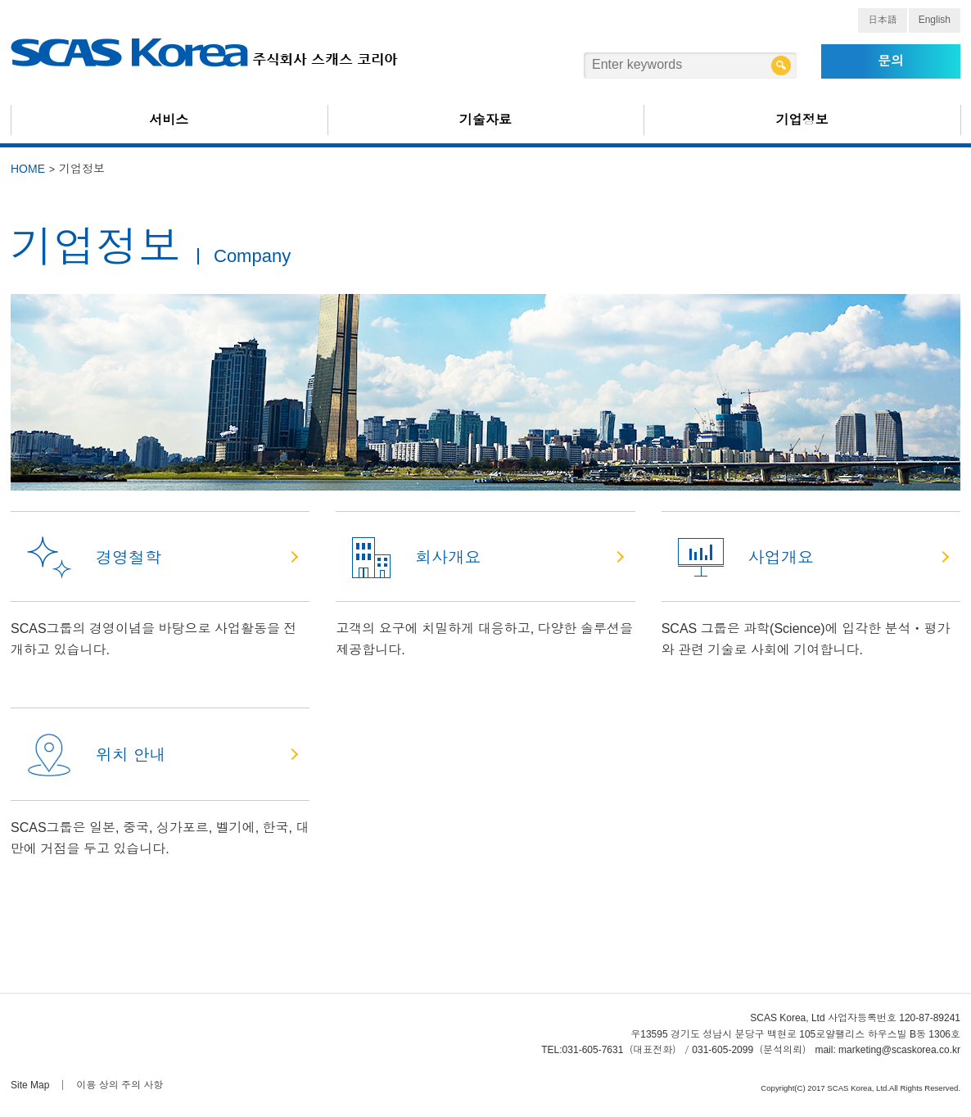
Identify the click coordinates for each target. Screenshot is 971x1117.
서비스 (168, 120)
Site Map (30, 1085)
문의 (891, 61)
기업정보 (802, 120)
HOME (28, 168)
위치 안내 (96, 755)
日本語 (882, 19)
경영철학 (94, 557)
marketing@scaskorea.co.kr (899, 1050)
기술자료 (485, 120)
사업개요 (746, 557)
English (935, 19)
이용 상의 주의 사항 (119, 1085)
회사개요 (416, 557)
